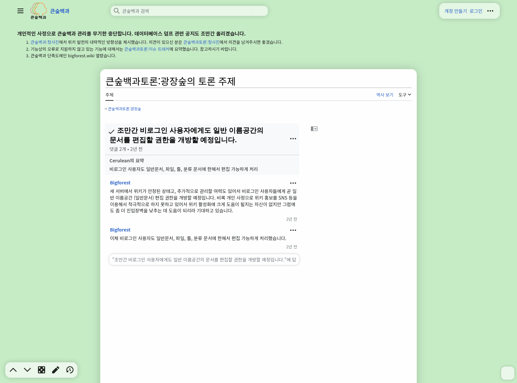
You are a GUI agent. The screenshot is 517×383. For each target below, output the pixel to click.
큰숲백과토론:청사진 (201, 42)
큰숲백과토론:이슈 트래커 (146, 49)
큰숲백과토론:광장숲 (124, 108)
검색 (260, 11)
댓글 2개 (117, 149)
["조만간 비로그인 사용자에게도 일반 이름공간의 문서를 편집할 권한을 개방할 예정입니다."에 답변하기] (204, 259)
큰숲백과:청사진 (45, 42)
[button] (314, 128)
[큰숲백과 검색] (181, 11)
